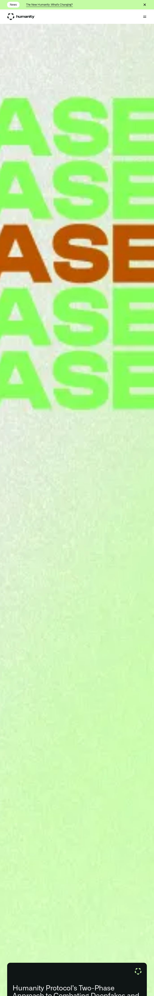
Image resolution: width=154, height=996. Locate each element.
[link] (20, 16)
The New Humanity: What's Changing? (49, 4)
